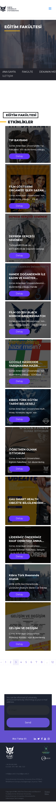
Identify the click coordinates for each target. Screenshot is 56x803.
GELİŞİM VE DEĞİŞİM (23, 628)
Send (28, 722)
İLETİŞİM (7, 76)
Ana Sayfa (9, 71)
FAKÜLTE (27, 71)
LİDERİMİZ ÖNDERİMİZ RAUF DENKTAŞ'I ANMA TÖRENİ (25, 541)
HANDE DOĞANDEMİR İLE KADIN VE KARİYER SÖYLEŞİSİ (27, 278)
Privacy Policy (47, 793)
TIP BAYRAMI (18, 140)
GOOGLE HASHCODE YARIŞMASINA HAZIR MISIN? (23, 365)
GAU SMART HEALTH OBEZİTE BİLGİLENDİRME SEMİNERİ (27, 503)
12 (52, 662)
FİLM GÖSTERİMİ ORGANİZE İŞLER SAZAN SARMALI (26, 190)
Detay (19, 156)
